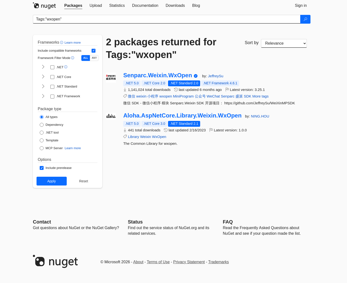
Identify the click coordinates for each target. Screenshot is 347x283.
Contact (42, 221)
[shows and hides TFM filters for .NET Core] (43, 77)
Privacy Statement (189, 262)
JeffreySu (215, 76)
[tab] (73, 5)
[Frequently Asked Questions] (228, 221)
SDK (247, 96)
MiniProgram (183, 96)
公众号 (200, 96)
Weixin (145, 137)
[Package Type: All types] (48, 117)
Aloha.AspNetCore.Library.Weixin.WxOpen (182, 115)
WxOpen (159, 137)
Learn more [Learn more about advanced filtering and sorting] (73, 42)
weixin (141, 96)
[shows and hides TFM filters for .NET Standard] (43, 87)
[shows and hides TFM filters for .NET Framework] (43, 96)
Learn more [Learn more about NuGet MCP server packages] (73, 148)
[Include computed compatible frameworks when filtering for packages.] (93, 51)
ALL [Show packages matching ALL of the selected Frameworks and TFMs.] (85, 58)
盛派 (239, 96)
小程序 (152, 96)
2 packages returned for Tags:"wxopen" (161, 48)
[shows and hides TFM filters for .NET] (43, 67)
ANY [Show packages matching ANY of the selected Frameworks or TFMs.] (94, 58)
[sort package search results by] (284, 43)
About (138, 262)
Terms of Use (158, 262)
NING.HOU (260, 116)
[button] (62, 42)
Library (133, 137)
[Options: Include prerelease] (56, 168)
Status (135, 221)
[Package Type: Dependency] (51, 125)
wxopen (165, 96)
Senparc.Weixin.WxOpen (157, 75)
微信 (131, 96)
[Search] (305, 19)
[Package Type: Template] (49, 140)
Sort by (252, 42)
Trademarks (218, 262)
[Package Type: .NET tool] (49, 133)
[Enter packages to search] (166, 19)
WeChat (213, 96)
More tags (260, 96)
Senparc (227, 96)
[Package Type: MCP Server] (51, 148)
